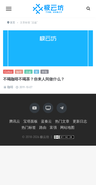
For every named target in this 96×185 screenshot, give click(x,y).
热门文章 (62, 121)
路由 (42, 127)
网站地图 (67, 127)
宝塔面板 (30, 121)
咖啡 (19, 71)
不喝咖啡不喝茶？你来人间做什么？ (34, 79)
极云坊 (44, 137)
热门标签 (29, 127)
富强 (53, 127)
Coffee (8, 71)
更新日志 (80, 121)
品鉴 (28, 71)
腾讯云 (14, 121)
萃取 (44, 71)
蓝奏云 (46, 121)
